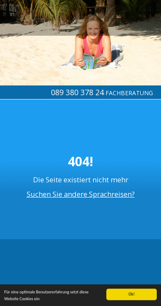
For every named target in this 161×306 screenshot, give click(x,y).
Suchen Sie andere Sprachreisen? (81, 194)
